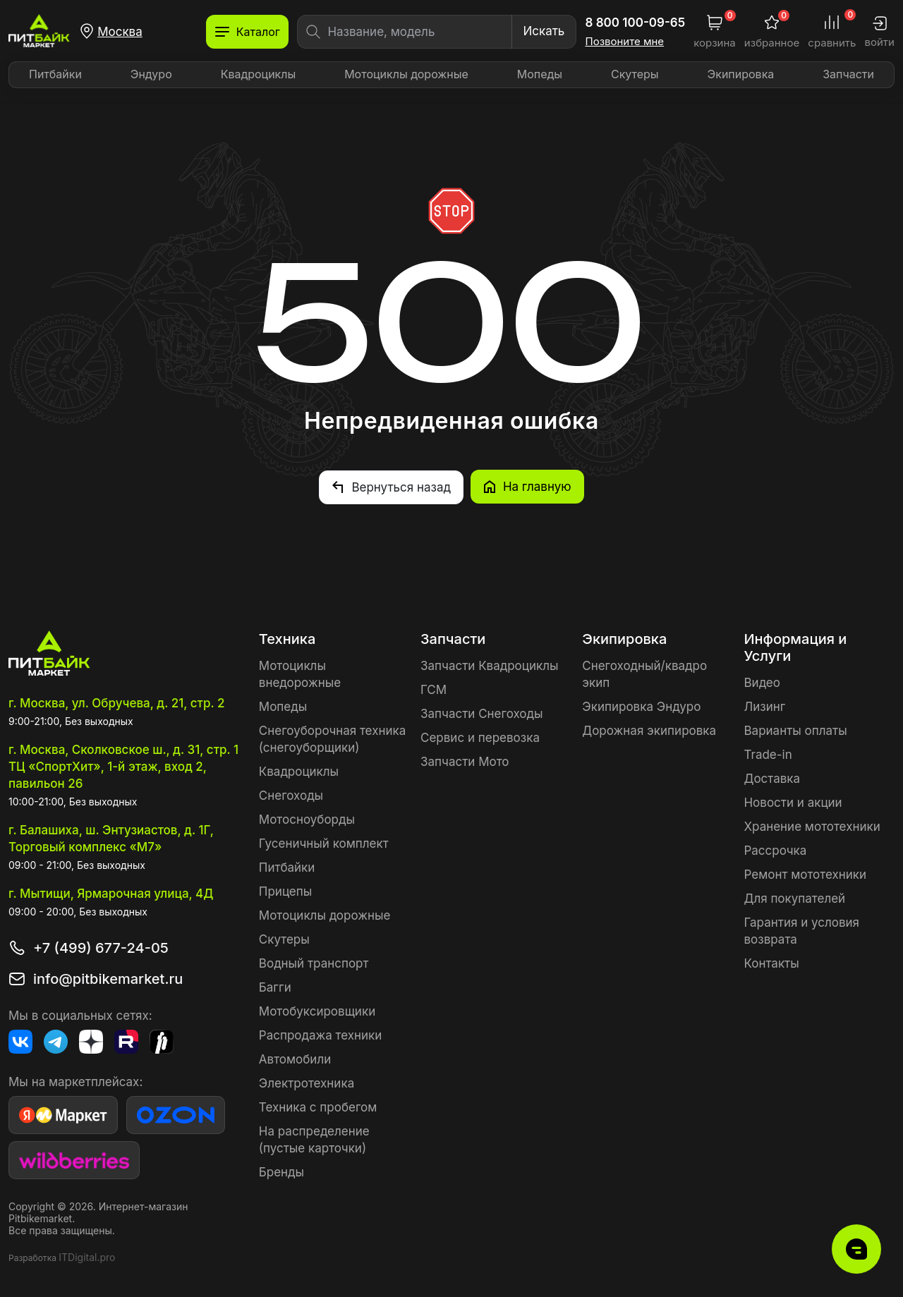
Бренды (281, 1171)
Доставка (772, 778)
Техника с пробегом (318, 1107)
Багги (275, 987)
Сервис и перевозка (480, 737)
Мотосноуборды (307, 819)
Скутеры (635, 74)
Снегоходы (291, 795)
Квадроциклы (258, 74)
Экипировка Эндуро (641, 706)
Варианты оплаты (795, 730)
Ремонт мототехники (805, 874)
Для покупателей (794, 898)
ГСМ (433, 689)
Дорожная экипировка (649, 730)
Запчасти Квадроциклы (489, 665)
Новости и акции (793, 802)
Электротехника (306, 1083)
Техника (287, 638)
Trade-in (768, 754)
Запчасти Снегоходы (481, 713)
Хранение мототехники (812, 826)
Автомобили (295, 1059)
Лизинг (764, 706)
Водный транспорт (314, 963)
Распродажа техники (320, 1035)
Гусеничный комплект (324, 843)
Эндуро (151, 74)
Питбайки (55, 74)
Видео (762, 682)
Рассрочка (775, 850)
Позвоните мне (625, 41)
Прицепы (285, 891)
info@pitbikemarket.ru (108, 978)
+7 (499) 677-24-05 (101, 947)
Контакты (771, 963)
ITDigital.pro (87, 1256)
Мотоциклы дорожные (406, 74)
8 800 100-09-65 (636, 23)
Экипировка (741, 74)
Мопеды (539, 74)
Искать (543, 31)
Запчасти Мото (464, 761)
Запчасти (848, 74)
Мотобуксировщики (317, 1011)
